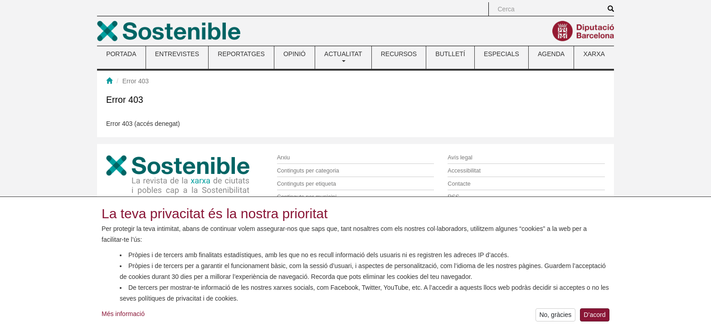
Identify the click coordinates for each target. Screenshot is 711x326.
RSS (453, 197)
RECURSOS (399, 54)
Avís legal (460, 157)
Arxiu (283, 157)
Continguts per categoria (308, 171)
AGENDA (551, 54)
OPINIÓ (294, 54)
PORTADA (121, 54)
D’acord (594, 316)
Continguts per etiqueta (306, 184)
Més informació (123, 314)
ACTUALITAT (343, 56)
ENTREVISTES (177, 54)
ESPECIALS (501, 54)
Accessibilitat (464, 171)
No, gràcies (555, 316)
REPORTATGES (241, 54)
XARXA (593, 54)
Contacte (459, 184)
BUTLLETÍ (450, 54)
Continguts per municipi (307, 197)
